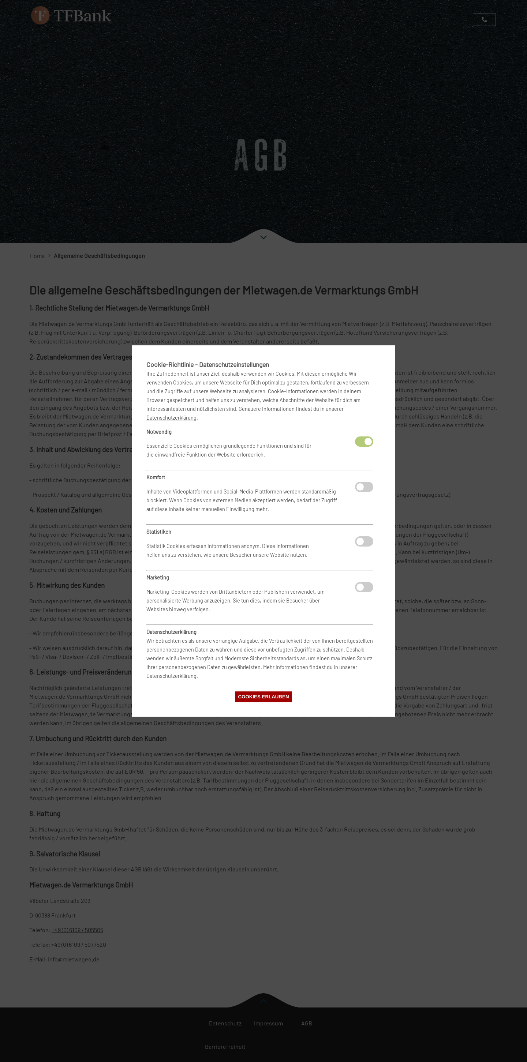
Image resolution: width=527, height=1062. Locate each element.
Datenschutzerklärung (171, 417)
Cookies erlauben (263, 696)
